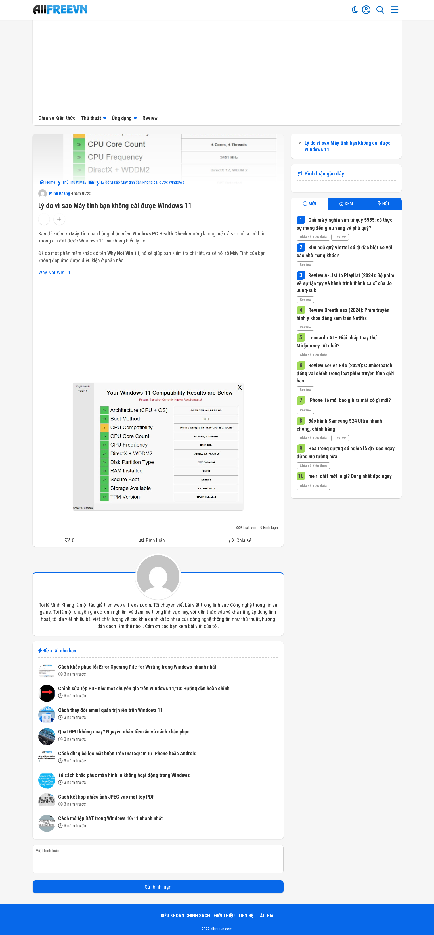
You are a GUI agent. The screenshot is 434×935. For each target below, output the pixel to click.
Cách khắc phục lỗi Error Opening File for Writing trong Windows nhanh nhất (137, 667)
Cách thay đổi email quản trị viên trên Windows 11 (110, 710)
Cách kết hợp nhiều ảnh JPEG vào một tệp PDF (106, 797)
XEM (346, 203)
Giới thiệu (224, 915)
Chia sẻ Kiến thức (57, 118)
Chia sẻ (240, 540)
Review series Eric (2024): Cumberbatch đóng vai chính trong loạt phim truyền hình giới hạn (345, 372)
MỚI (309, 203)
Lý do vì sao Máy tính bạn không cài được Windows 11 (145, 182)
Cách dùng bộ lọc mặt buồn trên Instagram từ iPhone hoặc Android (127, 753)
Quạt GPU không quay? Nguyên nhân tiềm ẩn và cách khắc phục (124, 732)
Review (150, 118)
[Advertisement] (217, 65)
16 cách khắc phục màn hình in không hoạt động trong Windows (124, 775)
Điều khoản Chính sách (185, 915)
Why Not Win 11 (54, 272)
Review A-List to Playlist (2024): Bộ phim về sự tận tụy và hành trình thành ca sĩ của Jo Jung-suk (345, 282)
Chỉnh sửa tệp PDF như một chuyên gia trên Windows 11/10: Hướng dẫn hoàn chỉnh (144, 688)
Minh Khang (54, 193)
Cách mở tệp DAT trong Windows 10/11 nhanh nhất (110, 818)
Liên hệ (246, 915)
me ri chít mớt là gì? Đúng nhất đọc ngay (349, 476)
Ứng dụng (121, 118)
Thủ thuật (91, 118)
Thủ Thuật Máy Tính (78, 182)
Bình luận (152, 540)
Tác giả (265, 915)
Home (47, 182)
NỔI (383, 203)
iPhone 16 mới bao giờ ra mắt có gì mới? (349, 400)
